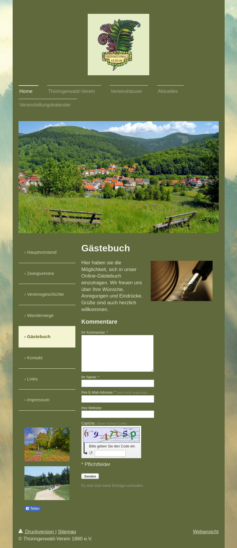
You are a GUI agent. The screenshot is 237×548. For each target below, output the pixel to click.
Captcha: (104, 423)
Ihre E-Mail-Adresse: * (114, 392)
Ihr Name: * (90, 377)
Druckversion (37, 531)
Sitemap (67, 531)
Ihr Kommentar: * (94, 332)
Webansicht (205, 531)
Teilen (32, 509)
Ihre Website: (91, 408)
